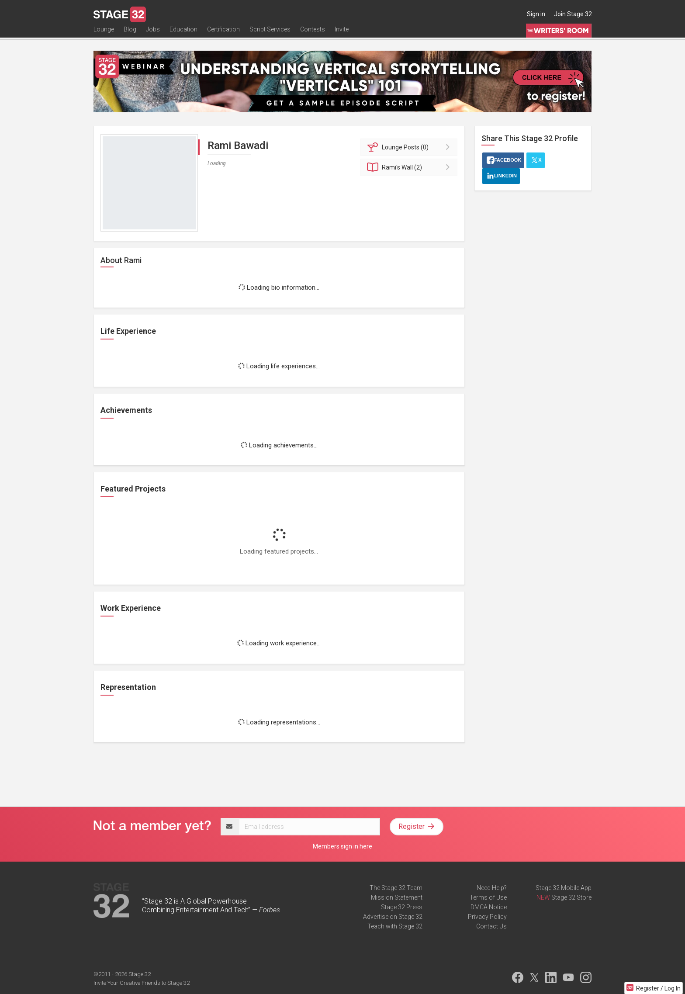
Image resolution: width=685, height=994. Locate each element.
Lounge (103, 33)
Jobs (153, 33)
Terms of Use (488, 897)
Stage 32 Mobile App (564, 887)
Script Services (270, 33)
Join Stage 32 (573, 13)
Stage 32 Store (571, 897)
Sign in (536, 13)
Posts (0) (410, 147)
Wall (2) (410, 167)
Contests (312, 33)
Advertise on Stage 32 (392, 916)
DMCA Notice (489, 907)
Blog (130, 33)
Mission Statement (396, 897)
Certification (223, 33)
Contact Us (491, 926)
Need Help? (492, 887)
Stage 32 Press (401, 907)
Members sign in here (342, 846)
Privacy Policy (487, 916)
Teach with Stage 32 (394, 926)
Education (183, 33)
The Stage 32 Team (396, 887)
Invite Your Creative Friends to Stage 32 (141, 983)
